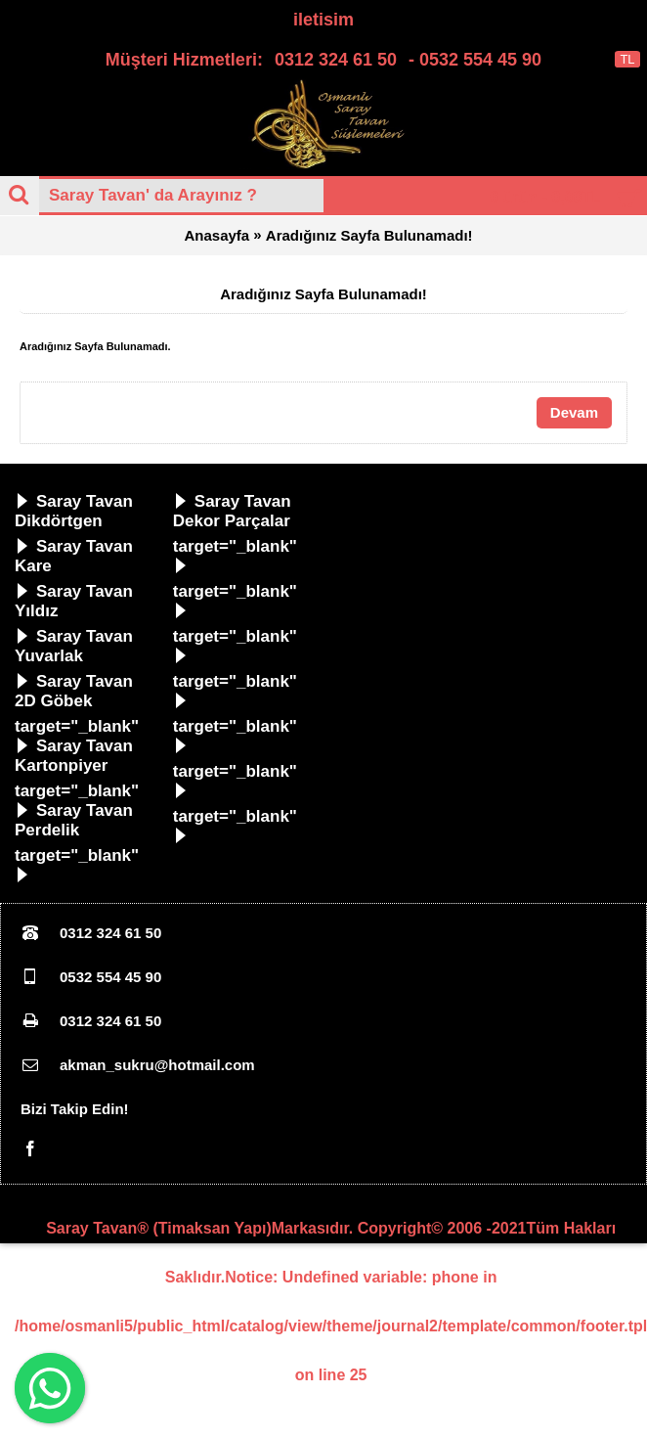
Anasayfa (216, 237)
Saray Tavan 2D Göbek (74, 693)
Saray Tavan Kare (74, 558)
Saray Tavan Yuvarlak (74, 648)
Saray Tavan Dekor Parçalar (232, 513)
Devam (574, 414)
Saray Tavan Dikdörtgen (74, 513)
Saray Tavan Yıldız (74, 603)
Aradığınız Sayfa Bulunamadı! (369, 237)
